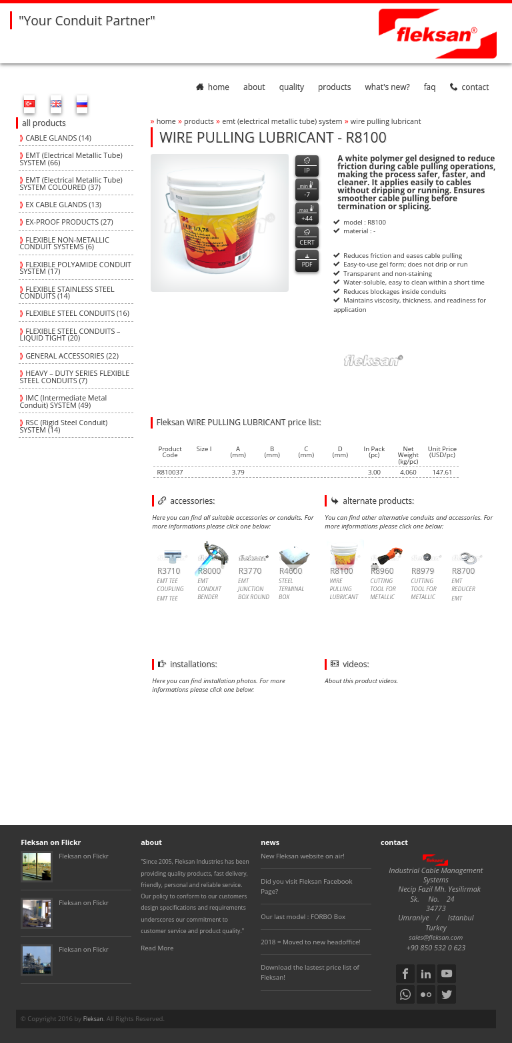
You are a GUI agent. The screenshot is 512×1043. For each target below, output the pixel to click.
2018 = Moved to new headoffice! (311, 942)
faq (430, 86)
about (254, 86)
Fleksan (93, 1019)
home (212, 86)
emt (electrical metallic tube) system (282, 121)
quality (291, 86)
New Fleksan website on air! (303, 856)
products (334, 86)
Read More (157, 948)
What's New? (387, 86)
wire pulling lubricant (386, 121)
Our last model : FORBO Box (303, 916)
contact (469, 86)
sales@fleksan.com (436, 937)
